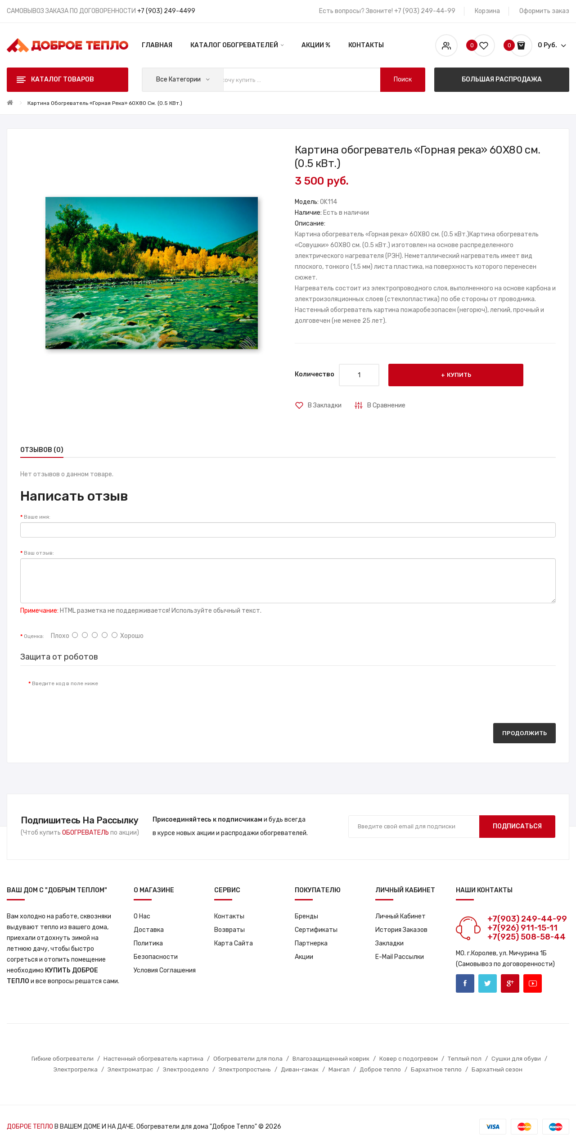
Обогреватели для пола (248, 1058)
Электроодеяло (186, 1069)
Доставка (149, 930)
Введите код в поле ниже (65, 683)
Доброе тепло (380, 1069)
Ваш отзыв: (39, 553)
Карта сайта (233, 943)
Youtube (532, 983)
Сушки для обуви (516, 1058)
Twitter (487, 983)
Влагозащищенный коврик (330, 1058)
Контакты (229, 916)
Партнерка (311, 943)
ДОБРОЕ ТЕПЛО (30, 1126)
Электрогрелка (76, 1069)
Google (510, 983)
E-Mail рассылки (399, 957)
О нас (142, 916)
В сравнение (386, 405)
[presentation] (180, 692)
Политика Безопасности (156, 950)
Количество (314, 374)
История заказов (401, 930)
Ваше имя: (37, 517)
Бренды (306, 916)
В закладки (325, 405)
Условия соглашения (165, 970)
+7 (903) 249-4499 (166, 11)
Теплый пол (465, 1058)
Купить (459, 374)
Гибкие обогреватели (63, 1058)
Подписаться (517, 826)
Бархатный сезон (497, 1069)
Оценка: (34, 636)
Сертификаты (316, 930)
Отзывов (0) (41, 450)
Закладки (389, 943)
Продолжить (524, 733)
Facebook (465, 983)
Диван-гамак (300, 1069)
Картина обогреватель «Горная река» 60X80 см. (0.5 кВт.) (104, 103)
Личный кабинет (400, 916)
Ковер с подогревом (408, 1058)
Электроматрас (130, 1069)
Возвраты (229, 930)
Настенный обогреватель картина (153, 1058)
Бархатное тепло (436, 1069)
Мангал (339, 1069)
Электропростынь (245, 1069)
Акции (304, 957)
